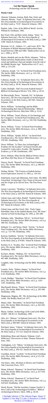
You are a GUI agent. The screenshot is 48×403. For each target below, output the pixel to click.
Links (24, 398)
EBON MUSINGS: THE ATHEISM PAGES (12, 1)
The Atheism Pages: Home (32, 396)
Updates (5, 398)
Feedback (28, 401)
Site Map (15, 398)
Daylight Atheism (11, 396)
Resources (34, 398)
